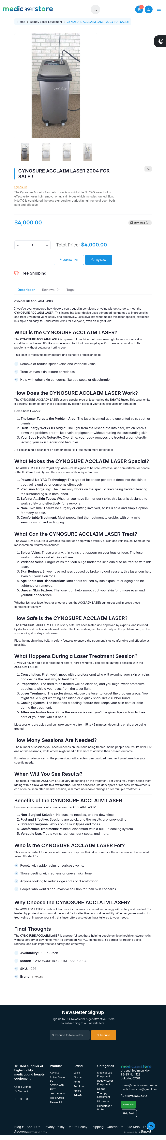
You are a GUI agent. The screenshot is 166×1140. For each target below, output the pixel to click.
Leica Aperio (57, 1093)
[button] (95, 9)
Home (21, 21)
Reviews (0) (142, 222)
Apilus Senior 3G (58, 1079)
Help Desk (129, 1113)
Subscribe (103, 1035)
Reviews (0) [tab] (51, 290)
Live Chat (128, 1104)
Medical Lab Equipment (104, 1074)
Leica (77, 1072)
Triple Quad (57, 1097)
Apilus (77, 1090)
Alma (77, 1081)
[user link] (149, 9)
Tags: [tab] (70, 290)
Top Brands (22, 1086)
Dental (101, 1088)
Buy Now (98, 260)
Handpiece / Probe (104, 1107)
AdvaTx (54, 1072)
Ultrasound (104, 1101)
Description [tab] (27, 290)
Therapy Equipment (103, 1095)
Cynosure (20, 187)
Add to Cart (69, 260)
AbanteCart (145, 1132)
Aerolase (79, 1086)
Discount (21, 1091)
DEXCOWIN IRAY (57, 1087)
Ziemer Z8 (56, 1102)
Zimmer (78, 1077)
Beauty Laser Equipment (46, 21)
